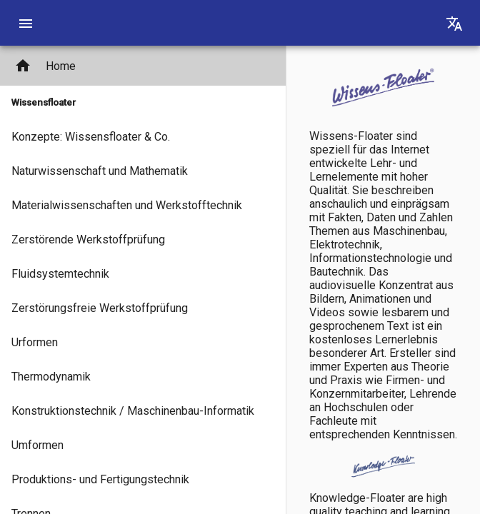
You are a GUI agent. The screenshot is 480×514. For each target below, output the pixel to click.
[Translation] (454, 23)
